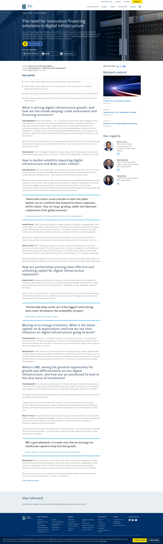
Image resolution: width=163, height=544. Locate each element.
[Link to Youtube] (136, 520)
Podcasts (70, 530)
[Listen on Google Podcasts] (68, 54)
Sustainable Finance (43, 529)
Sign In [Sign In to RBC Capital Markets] (137, 1)
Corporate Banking (42, 527)
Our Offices (127, 1)
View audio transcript (30, 481)
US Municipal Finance (58, 522)
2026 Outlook (71, 522)
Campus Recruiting (118, 519)
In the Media (101, 526)
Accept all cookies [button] (139, 540)
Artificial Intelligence (73, 524)
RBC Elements (56, 527)
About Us (100, 519)
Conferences (101, 524)
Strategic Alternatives (40, 13)
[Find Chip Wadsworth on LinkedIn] (118, 169)
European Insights (73, 526)
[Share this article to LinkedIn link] (117, 66)
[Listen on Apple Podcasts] (31, 54)
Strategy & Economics (88, 527)
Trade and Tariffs (86, 529)
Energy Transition (42, 531)
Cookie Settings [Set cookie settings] (154, 540)
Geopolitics (71, 528)
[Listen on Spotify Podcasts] (50, 54)
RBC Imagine (85, 523)
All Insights (71, 519)
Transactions (55, 529)
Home (24, 13)
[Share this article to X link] (120, 66)
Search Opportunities (119, 525)
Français (118, 1)
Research (54, 519)
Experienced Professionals (117, 522)
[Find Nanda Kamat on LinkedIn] (118, 183)
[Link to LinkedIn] (130, 520)
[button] (92, 6)
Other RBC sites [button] (106, 1)
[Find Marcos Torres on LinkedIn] (118, 153)
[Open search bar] (139, 6)
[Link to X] (133, 520)
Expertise (40, 519)
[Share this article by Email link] (124, 66)
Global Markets (41, 525)
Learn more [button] (103, 541)
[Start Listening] (33, 44)
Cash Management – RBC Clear (57, 524)
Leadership (101, 528)
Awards (100, 522)
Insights (30, 13)
